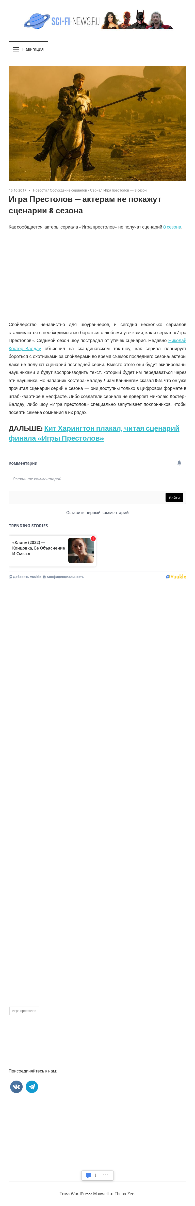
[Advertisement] (97, 749)
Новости (40, 190)
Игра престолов (24, 1010)
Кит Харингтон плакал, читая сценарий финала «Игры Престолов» (94, 433)
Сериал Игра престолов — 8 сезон (118, 190)
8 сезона (172, 226)
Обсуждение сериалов (68, 190)
